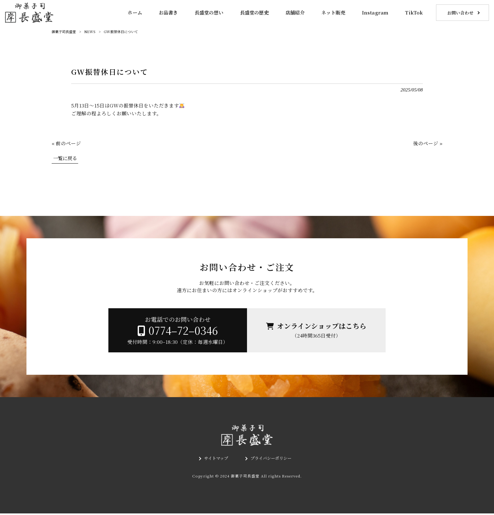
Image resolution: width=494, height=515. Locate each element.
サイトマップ (214, 460)
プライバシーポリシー (272, 460)
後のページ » (427, 143)
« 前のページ (66, 143)
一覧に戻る (65, 157)
